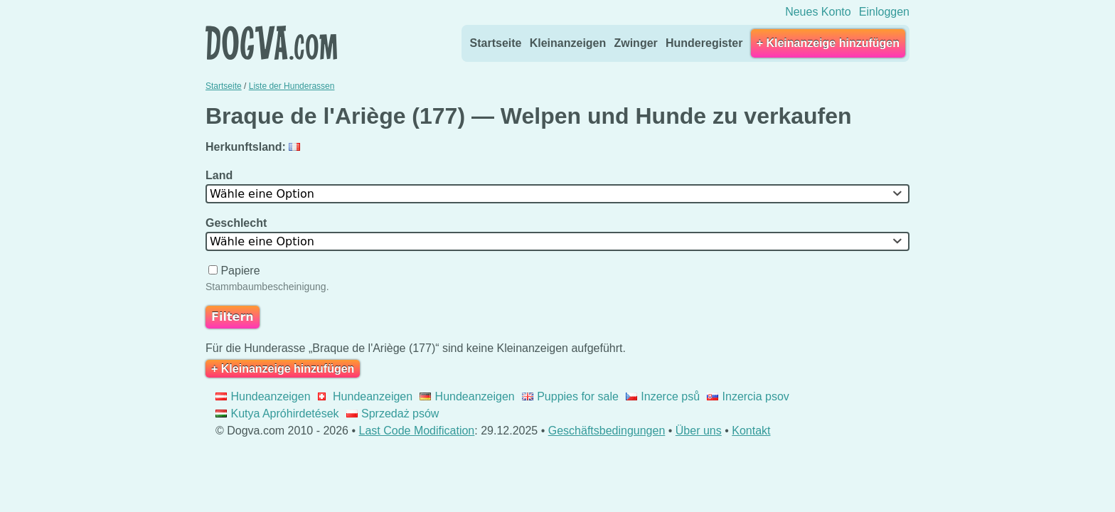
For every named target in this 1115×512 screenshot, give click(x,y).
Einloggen (884, 12)
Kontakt (751, 431)
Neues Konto (818, 12)
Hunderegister (704, 43)
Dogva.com (271, 43)
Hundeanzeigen (263, 396)
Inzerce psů (663, 396)
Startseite (496, 43)
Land (221, 175)
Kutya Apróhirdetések (277, 413)
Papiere (235, 271)
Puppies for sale (570, 396)
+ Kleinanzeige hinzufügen (828, 43)
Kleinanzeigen (568, 43)
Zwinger (635, 43)
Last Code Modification (417, 431)
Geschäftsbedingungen (607, 431)
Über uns (699, 431)
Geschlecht (238, 223)
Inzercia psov (748, 396)
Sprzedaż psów (392, 413)
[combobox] (557, 193)
